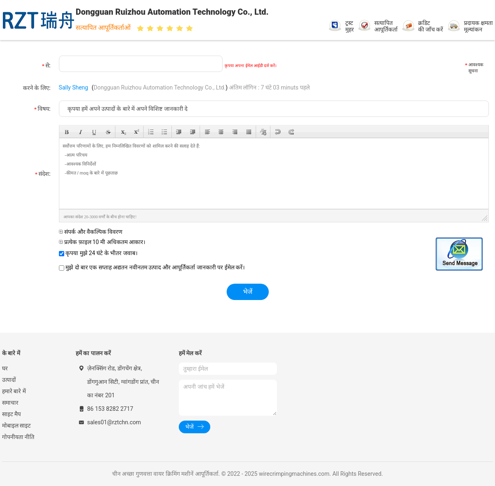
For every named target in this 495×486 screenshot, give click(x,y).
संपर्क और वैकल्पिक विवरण (91, 231)
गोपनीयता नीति (18, 437)
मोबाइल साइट (16, 425)
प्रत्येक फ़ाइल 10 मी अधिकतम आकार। (102, 242)
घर (5, 368)
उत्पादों (9, 379)
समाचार (10, 402)
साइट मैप (11, 414)
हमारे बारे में (14, 391)
